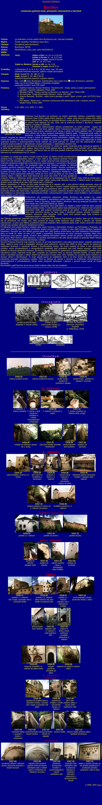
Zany (99, 785)
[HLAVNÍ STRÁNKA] (51, 2)
